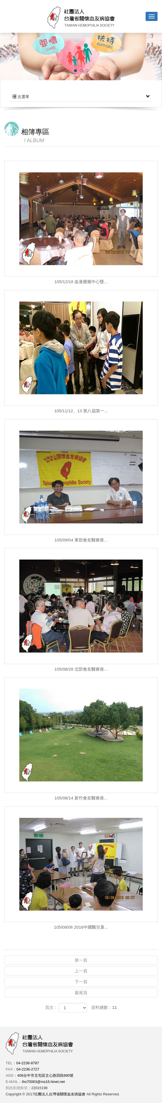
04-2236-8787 (27, 1063)
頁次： (51, 1007)
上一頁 (81, 970)
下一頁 (81, 981)
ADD (10, 1075)
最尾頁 (81, 992)
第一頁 (81, 960)
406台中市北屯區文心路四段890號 (45, 1075)
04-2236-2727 (27, 1069)
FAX (9, 1069)
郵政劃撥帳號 (17, 1088)
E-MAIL (12, 1082)
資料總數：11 (104, 1007)
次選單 (81, 96)
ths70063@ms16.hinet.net (43, 1082)
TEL (9, 1063)
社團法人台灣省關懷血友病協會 (81, 17)
